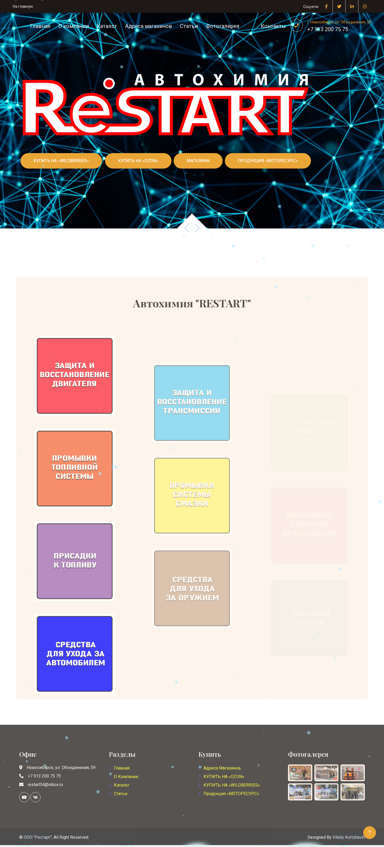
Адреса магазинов (148, 26)
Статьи (189, 26)
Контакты (273, 26)
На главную (23, 6)
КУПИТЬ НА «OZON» (138, 160)
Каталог (107, 26)
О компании (73, 26)
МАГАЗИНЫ (198, 160)
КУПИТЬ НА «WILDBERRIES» (61, 160)
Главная (40, 26)
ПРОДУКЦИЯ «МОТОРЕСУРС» (268, 160)
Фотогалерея (222, 26)
